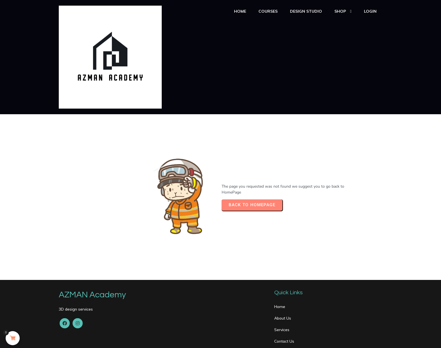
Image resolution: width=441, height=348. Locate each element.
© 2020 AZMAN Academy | (87, 339)
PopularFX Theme (134, 339)
